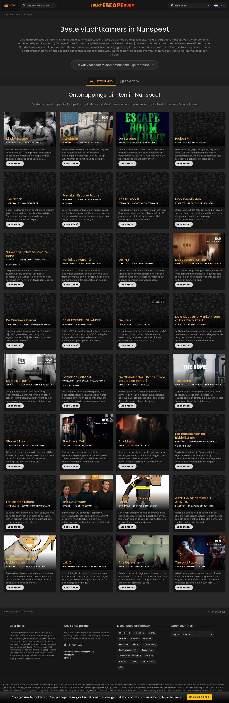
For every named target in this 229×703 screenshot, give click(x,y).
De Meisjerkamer (18, 381)
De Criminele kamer (21, 320)
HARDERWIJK (12, 203)
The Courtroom (74, 502)
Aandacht (70, 139)
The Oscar (14, 199)
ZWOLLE (66, 445)
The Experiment (131, 562)
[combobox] (189, 5)
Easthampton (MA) (128, 650)
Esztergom (140, 633)
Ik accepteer (199, 697)
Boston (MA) (147, 650)
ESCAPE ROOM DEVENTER (201, 203)
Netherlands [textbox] (185, 634)
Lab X (66, 562)
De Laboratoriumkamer (193, 260)
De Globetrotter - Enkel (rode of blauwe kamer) (197, 318)
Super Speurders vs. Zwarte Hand (27, 254)
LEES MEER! (15, 163)
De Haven (126, 320)
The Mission (128, 441)
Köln (121, 667)
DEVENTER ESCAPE (197, 142)
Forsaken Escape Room (80, 195)
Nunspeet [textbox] (180, 5)
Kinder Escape (17, 139)
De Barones (128, 139)
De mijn (124, 260)
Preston (122, 661)
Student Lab (15, 441)
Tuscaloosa (124, 633)
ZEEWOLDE (124, 203)
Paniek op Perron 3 (76, 260)
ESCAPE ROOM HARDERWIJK (36, 324)
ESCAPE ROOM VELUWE (31, 142)
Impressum (69, 655)
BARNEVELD (11, 259)
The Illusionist (129, 199)
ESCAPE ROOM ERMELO (141, 263)
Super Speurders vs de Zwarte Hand (142, 500)
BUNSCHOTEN (182, 263)
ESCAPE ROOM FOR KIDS (89, 263)
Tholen (134, 661)
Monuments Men (188, 199)
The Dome (183, 381)
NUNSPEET (11, 142)
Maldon (149, 655)
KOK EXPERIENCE (30, 203)
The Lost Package (189, 562)
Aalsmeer (123, 644)
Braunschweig (149, 644)
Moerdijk (147, 638)
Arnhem (122, 638)
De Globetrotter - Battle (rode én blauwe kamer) (142, 379)
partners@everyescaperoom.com (79, 651)
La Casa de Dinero (20, 502)
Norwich (135, 638)
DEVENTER (180, 142)
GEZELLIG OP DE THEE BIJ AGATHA (193, 500)
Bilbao (135, 644)
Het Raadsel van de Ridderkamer (190, 436)
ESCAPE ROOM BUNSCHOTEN (206, 263)
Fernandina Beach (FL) (130, 655)
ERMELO (123, 263)
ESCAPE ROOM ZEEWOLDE (145, 203)
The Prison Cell (73, 441)
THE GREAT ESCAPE (82, 445)
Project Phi (183, 139)
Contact (68, 658)
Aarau (152, 633)
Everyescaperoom (12, 14)
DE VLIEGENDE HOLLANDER (81, 320)
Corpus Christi (148, 661)
